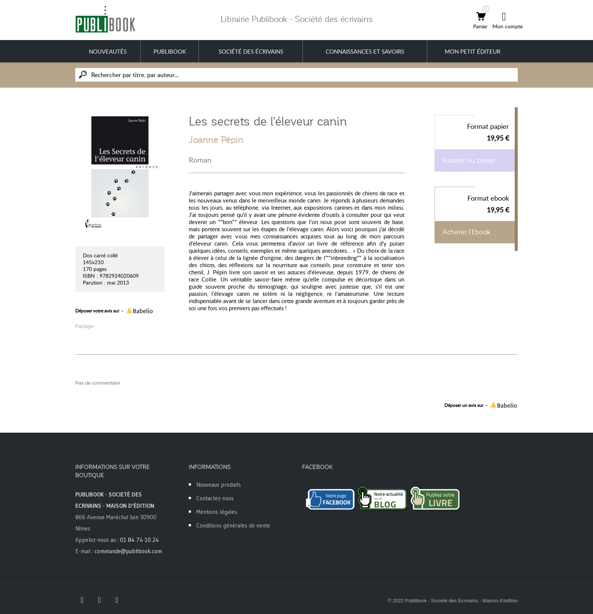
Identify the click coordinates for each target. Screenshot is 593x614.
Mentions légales (216, 511)
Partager (84, 326)
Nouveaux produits (218, 484)
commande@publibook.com (128, 551)
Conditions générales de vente (233, 525)
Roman (200, 160)
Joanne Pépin (216, 140)
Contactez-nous (215, 498)
